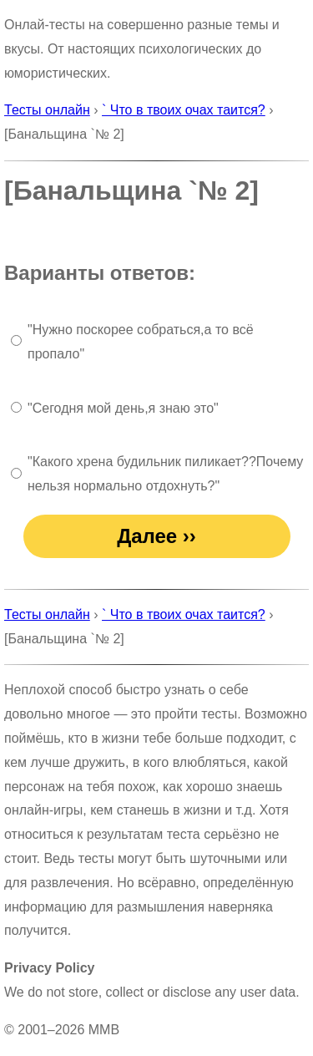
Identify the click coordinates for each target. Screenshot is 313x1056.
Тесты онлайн (47, 110)
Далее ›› (156, 536)
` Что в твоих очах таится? (183, 110)
